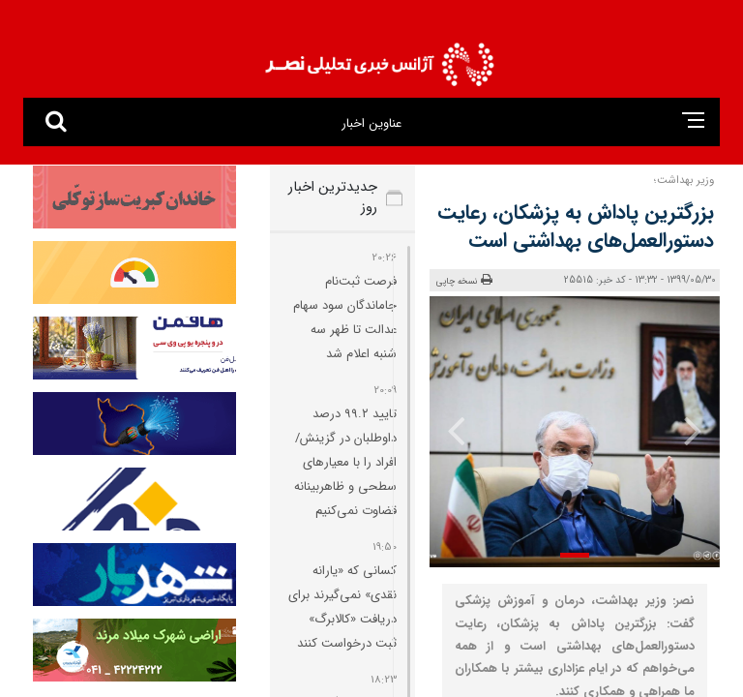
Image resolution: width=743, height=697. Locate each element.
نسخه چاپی (464, 280)
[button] (574, 555)
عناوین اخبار (371, 123)
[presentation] (691, 430)
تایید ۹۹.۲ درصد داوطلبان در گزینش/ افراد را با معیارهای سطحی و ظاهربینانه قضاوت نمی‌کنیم (345, 462)
